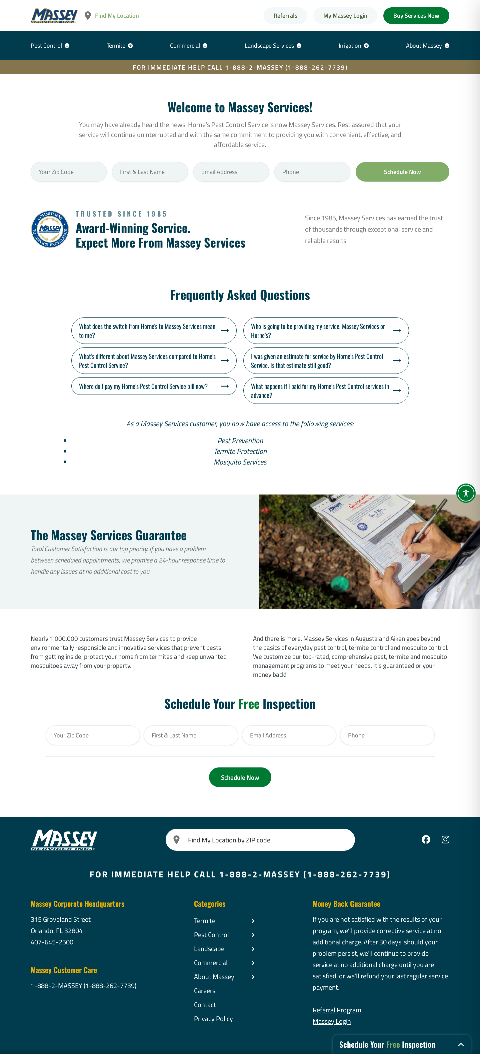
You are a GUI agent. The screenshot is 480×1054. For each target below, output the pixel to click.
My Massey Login (345, 15)
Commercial (185, 45)
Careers (204, 990)
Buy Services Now (416, 15)
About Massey (424, 45)
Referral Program (337, 1010)
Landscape (209, 948)
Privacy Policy (213, 1018)
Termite (116, 45)
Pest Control (46, 45)
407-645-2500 (52, 942)
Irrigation (350, 45)
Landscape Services (269, 45)
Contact (205, 1004)
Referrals (285, 15)
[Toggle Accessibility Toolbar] (466, 493)
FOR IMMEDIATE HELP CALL (240, 67)
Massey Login (332, 1021)
